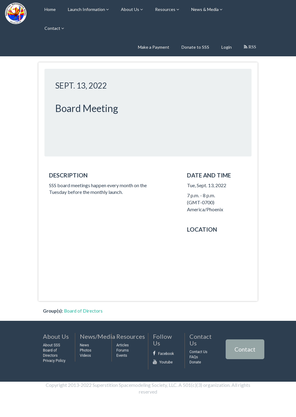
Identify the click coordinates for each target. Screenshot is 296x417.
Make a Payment (153, 47)
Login (226, 47)
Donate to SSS (195, 47)
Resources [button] (165, 9)
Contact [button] (52, 28)
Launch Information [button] (87, 9)
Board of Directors (83, 311)
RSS (251, 47)
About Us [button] (130, 9)
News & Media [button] (205, 9)
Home (50, 9)
